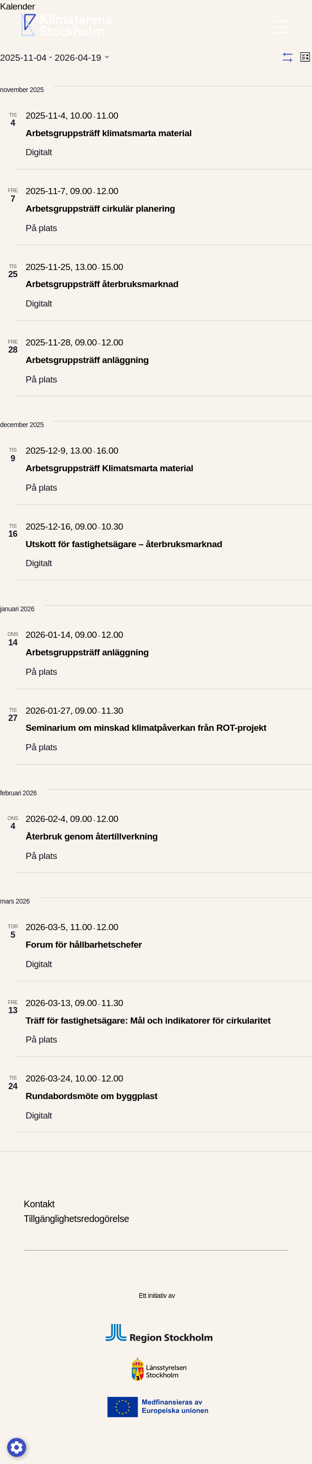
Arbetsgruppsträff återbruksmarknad (102, 284)
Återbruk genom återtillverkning (92, 836)
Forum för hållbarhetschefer (85, 945)
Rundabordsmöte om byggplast (91, 1096)
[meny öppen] (281, 27)
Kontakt (39, 1204)
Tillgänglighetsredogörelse (76, 1218)
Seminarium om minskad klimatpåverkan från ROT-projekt (146, 728)
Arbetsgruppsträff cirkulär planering (100, 209)
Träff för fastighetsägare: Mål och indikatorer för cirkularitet (148, 1021)
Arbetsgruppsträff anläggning (87, 360)
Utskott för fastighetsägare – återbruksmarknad (124, 544)
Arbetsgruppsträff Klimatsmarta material (109, 468)
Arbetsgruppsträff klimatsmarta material (109, 133)
